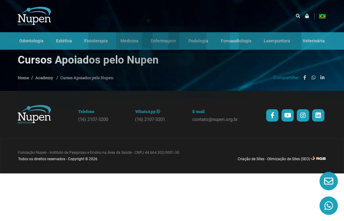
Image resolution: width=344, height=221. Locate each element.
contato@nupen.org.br (215, 124)
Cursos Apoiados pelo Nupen (87, 82)
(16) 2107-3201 (150, 124)
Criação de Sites (251, 164)
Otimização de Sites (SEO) (288, 164)
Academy (44, 82)
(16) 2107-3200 (93, 124)
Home (23, 82)
